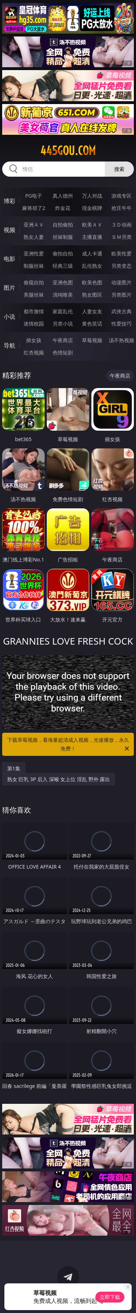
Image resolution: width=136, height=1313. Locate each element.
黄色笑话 (92, 323)
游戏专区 (121, 195)
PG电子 (33, 195)
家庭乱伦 (63, 311)
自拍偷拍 (63, 224)
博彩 (9, 201)
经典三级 (63, 265)
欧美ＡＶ (92, 224)
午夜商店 (63, 340)
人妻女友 (92, 311)
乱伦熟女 (92, 265)
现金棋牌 (92, 208)
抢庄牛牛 (121, 208)
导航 (9, 345)
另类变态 (121, 265)
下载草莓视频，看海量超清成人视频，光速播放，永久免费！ (69, 744)
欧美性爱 (121, 253)
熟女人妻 (34, 236)
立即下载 (110, 1296)
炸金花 (62, 208)
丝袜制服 (63, 236)
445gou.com (68, 150)
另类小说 (63, 323)
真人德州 (63, 195)
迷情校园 (34, 323)
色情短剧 (63, 352)
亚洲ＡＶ (34, 224)
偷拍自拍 (63, 253)
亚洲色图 (63, 282)
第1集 (13, 768)
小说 (9, 316)
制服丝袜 (34, 265)
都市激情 (34, 311)
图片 (9, 288)
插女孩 (33, 340)
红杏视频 (34, 352)
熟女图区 (92, 294)
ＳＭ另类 (121, 236)
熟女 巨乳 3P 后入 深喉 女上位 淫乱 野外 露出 (58, 779)
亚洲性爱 (34, 253)
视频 (9, 230)
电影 (9, 259)
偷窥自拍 (34, 282)
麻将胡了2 (33, 208)
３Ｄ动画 (121, 224)
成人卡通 (92, 253)
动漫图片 (121, 282)
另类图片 (121, 294)
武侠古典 (121, 311)
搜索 (119, 168)
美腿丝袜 (34, 294)
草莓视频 (92, 340)
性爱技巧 (121, 323)
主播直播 (92, 236)
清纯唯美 (63, 294)
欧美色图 (92, 282)
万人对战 (92, 195)
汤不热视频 (121, 340)
